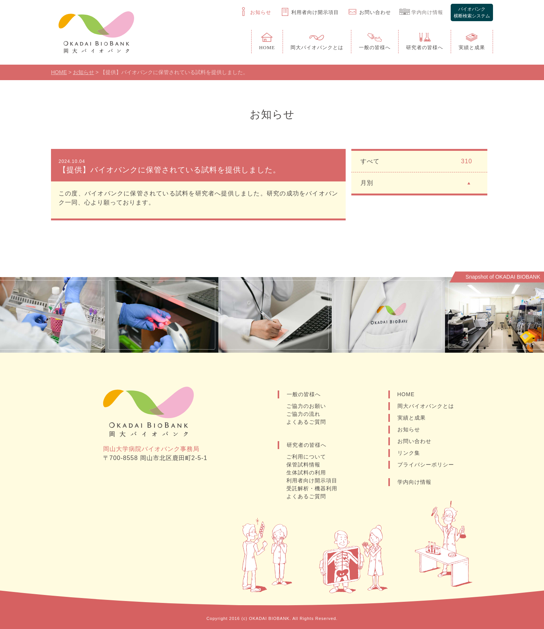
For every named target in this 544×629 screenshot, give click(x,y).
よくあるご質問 (306, 422)
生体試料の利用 (306, 472)
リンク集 (408, 453)
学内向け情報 (414, 482)
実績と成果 (411, 418)
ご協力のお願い (306, 406)
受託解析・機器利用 (311, 488)
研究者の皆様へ (306, 445)
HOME (406, 394)
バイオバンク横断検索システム (472, 12)
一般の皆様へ (304, 394)
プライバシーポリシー (425, 465)
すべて (416, 161)
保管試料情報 (303, 465)
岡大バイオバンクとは (425, 406)
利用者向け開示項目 (311, 480)
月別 (416, 182)
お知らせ (408, 429)
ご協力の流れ (303, 414)
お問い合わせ (414, 441)
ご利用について (306, 457)
